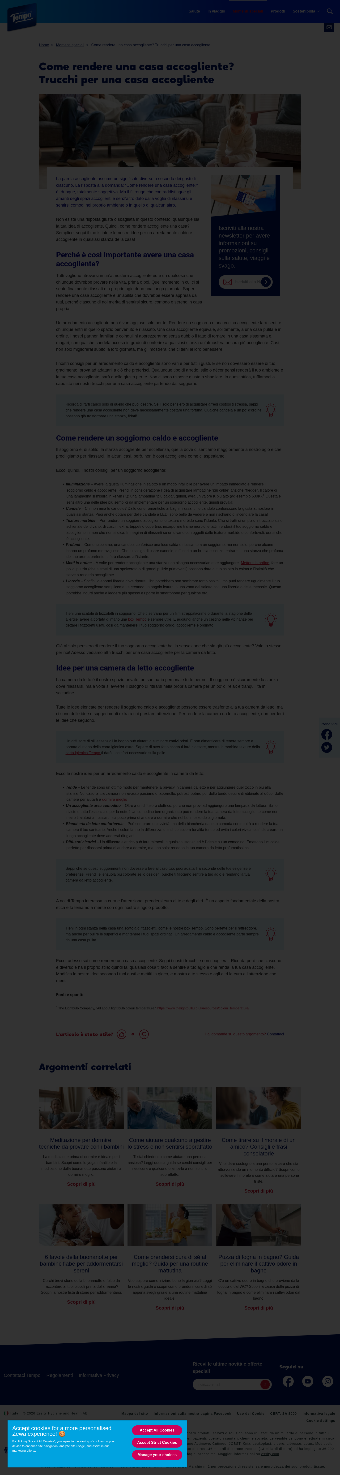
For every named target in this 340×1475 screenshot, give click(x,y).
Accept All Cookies (157, 1430)
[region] (97, 1443)
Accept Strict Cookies (157, 1442)
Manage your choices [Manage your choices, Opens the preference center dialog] (157, 1455)
